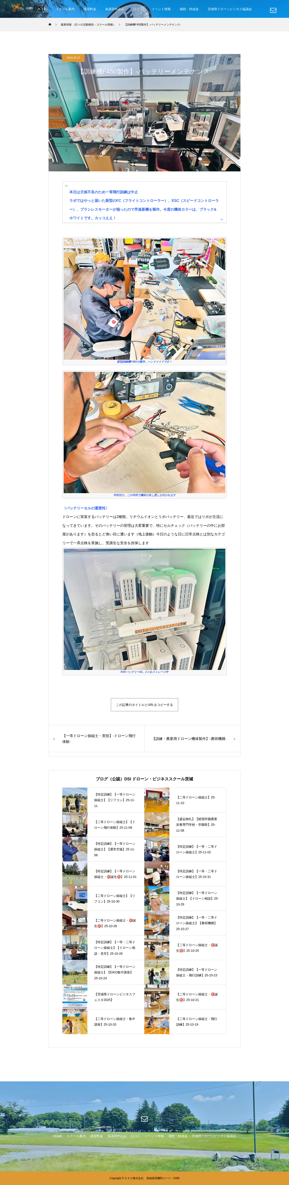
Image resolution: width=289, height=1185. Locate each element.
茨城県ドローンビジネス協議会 (230, 9)
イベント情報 (161, 9)
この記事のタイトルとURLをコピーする (144, 705)
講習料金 (90, 9)
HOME (57, 1136)
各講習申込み (114, 9)
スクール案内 (65, 9)
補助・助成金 (189, 9)
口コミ (138, 9)
